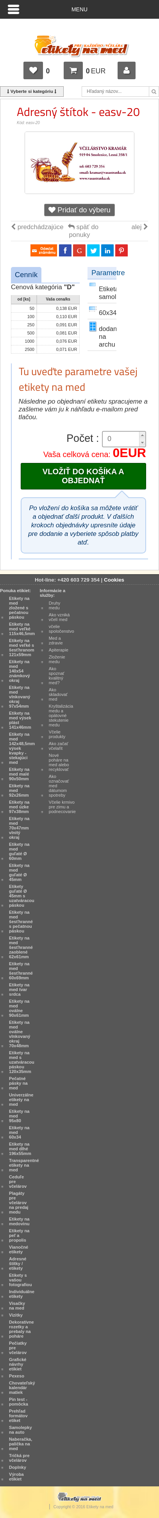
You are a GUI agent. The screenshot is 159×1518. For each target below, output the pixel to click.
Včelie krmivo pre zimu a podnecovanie (62, 807)
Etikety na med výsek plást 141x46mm (20, 720)
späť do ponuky (83, 230)
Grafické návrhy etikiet (18, 1364)
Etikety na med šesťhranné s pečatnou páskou (21, 921)
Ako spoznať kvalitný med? (56, 675)
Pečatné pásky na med (18, 1083)
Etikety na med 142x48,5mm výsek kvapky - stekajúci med (22, 748)
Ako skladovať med (58, 694)
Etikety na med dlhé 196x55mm (20, 1149)
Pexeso (16, 1376)
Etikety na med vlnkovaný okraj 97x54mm (19, 696)
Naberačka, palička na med (20, 1444)
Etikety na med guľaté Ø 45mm (19, 872)
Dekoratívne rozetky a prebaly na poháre (21, 1329)
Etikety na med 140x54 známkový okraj (19, 671)
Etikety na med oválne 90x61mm (19, 1008)
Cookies (114, 580)
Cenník (26, 274)
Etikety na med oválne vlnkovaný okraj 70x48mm (19, 1034)
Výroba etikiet (16, 1476)
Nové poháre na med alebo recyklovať (59, 762)
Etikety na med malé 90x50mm (19, 774)
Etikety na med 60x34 (19, 1132)
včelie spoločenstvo (61, 629)
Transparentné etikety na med (24, 1165)
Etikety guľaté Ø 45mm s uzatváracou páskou (21, 896)
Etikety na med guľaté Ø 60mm (19, 851)
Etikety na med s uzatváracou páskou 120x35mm (21, 1062)
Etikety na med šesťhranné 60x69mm (21, 970)
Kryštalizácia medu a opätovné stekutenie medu (61, 715)
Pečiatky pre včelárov (18, 1348)
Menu (79, 9)
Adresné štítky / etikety (18, 1263)
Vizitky (16, 1315)
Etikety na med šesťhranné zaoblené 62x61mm (21, 947)
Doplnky (17, 1467)
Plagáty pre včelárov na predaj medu (18, 1202)
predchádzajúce (37, 227)
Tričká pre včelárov (19, 1458)
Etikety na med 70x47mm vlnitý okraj (19, 828)
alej (139, 227)
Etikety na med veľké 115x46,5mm (22, 629)
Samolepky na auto (20, 1429)
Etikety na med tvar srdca (19, 989)
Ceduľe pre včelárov (18, 1182)
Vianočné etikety (18, 1249)
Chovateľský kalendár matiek (22, 1388)
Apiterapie (58, 650)
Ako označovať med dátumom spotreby (59, 785)
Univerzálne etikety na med (21, 1100)
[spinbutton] (121, 439)
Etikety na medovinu (19, 1221)
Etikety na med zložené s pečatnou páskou (19, 607)
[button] (142, 435)
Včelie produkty (57, 734)
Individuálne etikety (21, 1294)
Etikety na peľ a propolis (19, 1235)
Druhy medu (55, 605)
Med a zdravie (56, 640)
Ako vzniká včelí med (59, 617)
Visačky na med (17, 1305)
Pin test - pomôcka (18, 1401)
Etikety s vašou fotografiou (20, 1280)
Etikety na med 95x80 (19, 1116)
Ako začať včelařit (58, 746)
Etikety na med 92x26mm (19, 790)
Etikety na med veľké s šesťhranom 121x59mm (21, 647)
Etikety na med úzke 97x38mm (19, 807)
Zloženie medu (57, 659)
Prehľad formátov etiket (18, 1416)
